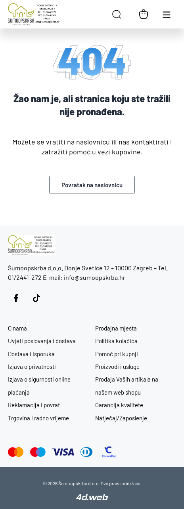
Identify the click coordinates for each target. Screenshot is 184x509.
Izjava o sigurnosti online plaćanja (39, 385)
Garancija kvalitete (119, 404)
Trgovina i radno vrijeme (38, 418)
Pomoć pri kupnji (116, 353)
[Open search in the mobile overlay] (116, 14)
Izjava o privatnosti (32, 366)
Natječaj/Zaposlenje (121, 418)
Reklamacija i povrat (34, 404)
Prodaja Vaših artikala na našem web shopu (126, 385)
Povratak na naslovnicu (92, 184)
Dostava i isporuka (31, 353)
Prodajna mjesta (116, 328)
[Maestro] (38, 452)
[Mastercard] (16, 452)
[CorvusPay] (109, 452)
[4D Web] (92, 498)
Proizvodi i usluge (117, 366)
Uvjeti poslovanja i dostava (42, 340)
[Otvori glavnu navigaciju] (166, 14)
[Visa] (63, 452)
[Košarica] (143, 14)
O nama (17, 328)
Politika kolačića (116, 340)
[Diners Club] (86, 452)
